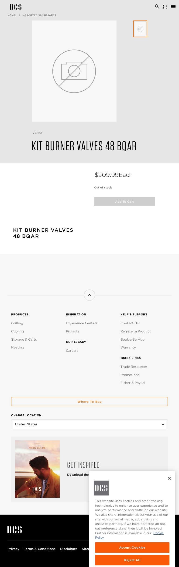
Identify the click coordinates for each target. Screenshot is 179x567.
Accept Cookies (132, 556)
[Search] (157, 6)
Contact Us (129, 323)
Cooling (17, 331)
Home (11, 15)
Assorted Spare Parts (39, 15)
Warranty (128, 347)
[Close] (169, 487)
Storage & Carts (24, 339)
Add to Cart (124, 201)
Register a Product (135, 331)
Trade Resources (134, 367)
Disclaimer (68, 549)
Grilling (17, 323)
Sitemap (88, 549)
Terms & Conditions (39, 549)
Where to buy (89, 401)
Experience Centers (81, 323)
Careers (72, 350)
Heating (17, 347)
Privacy (13, 549)
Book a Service (132, 339)
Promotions (129, 375)
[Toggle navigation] (173, 6)
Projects (72, 331)
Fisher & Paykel (132, 383)
